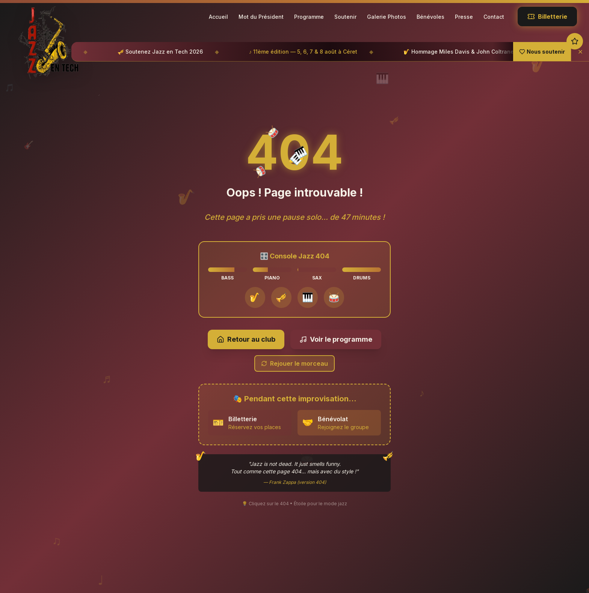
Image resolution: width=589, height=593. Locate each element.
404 (294, 145)
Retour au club (246, 331)
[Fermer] (580, 51)
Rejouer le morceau (294, 355)
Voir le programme (335, 331)
